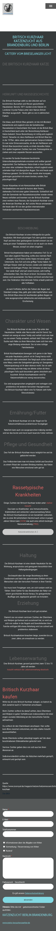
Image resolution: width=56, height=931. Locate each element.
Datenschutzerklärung (34, 893)
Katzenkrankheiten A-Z (28, 532)
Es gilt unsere (28, 893)
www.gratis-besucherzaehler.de (16, 923)
